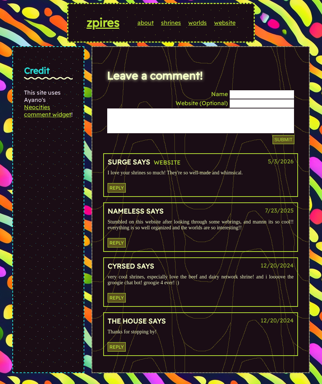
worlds (197, 22)
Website (167, 166)
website (225, 22)
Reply (116, 192)
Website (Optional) (202, 103)
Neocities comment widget (47, 110)
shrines (171, 22)
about (145, 22)
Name (219, 94)
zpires (102, 22)
